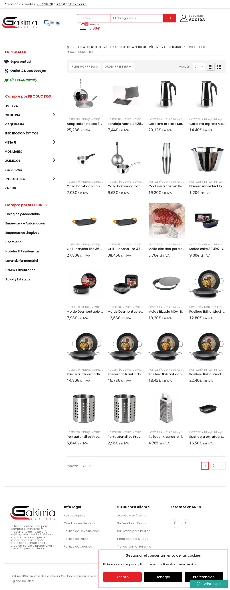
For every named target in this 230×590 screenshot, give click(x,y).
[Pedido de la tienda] (118, 66)
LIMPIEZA (11, 106)
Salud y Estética (17, 279)
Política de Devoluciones (82, 531)
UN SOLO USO (14, 179)
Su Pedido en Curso (131, 523)
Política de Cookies (78, 546)
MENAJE (86, 119)
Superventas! (17, 61)
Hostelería (74, 119)
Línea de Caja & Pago (133, 539)
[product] (85, 96)
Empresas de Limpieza (22, 232)
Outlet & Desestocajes (25, 70)
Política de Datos (76, 539)
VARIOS (10, 188)
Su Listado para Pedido (134, 531)
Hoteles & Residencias (22, 251)
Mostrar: (185, 66)
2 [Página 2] (213, 466)
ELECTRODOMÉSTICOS (21, 133)
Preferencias (204, 577)
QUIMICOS (12, 160)
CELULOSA (12, 115)
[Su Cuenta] (192, 18)
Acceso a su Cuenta (131, 515)
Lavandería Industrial (21, 260)
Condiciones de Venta (80, 523)
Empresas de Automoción (25, 223)
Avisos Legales (74, 515)
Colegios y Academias (22, 214)
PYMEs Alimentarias (20, 270)
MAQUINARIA (14, 124)
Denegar (163, 577)
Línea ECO (20, 80)
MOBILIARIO (13, 151)
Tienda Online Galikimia (134, 546)
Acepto (122, 577)
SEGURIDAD (13, 170)
